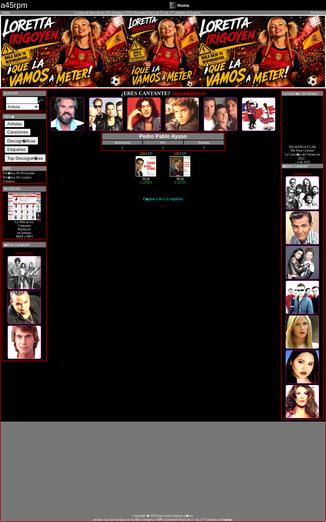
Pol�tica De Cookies (16, 177)
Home (6, 12)
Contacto (8, 181)
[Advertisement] (163, 467)
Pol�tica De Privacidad (18, 173)
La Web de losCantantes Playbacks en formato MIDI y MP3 (24, 227)
